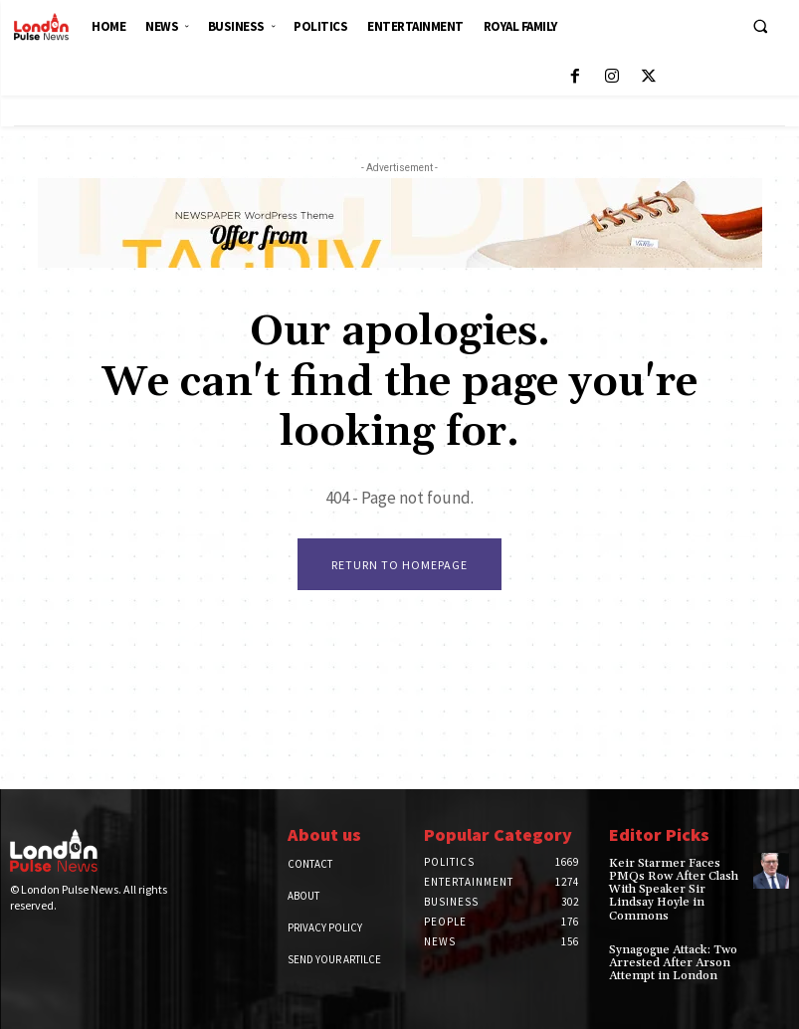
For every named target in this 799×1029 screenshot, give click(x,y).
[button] (760, 26)
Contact (310, 864)
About (303, 896)
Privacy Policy (325, 927)
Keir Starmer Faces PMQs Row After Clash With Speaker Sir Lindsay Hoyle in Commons (673, 890)
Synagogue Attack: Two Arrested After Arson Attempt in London (672, 962)
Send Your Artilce (334, 959)
